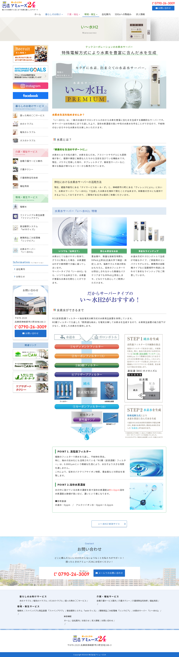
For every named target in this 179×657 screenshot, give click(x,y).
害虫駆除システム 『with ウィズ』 (82, 610)
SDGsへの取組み (123, 14)
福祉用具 (154, 600)
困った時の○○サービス (75, 600)
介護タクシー (124, 600)
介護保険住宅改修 (140, 600)
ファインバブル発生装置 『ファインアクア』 (45, 610)
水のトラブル (25, 600)
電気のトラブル (40, 600)
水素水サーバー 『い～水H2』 (146, 610)
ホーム (37, 14)
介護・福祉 (73, 14)
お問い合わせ (30, 333)
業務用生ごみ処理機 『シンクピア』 (115, 610)
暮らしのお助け (54, 14)
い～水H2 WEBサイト (111, 523)
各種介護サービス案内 (106, 600)
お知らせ (86, 620)
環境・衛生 (90, 14)
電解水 (20, 610)
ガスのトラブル (56, 600)
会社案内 (106, 14)
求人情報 (140, 14)
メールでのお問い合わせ (109, 572)
